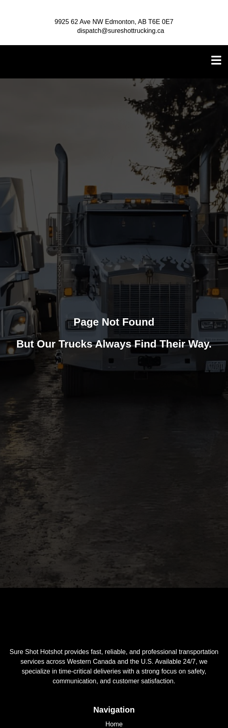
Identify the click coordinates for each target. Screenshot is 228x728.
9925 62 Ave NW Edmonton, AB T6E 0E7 (114, 21)
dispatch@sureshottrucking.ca (120, 30)
